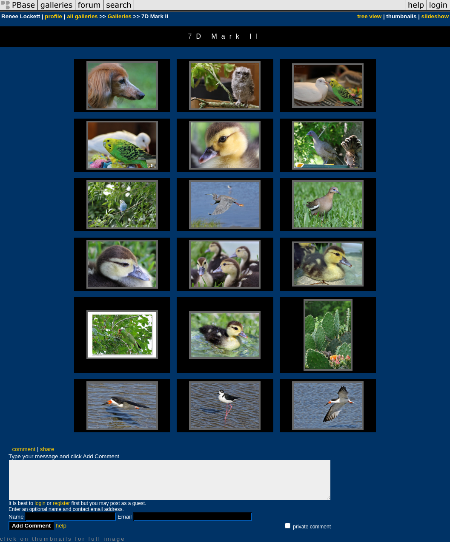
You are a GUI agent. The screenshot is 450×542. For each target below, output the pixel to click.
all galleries (82, 16)
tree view (369, 16)
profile (53, 16)
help (61, 525)
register (61, 503)
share (47, 449)
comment (23, 449)
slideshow (435, 16)
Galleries (120, 16)
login (39, 503)
